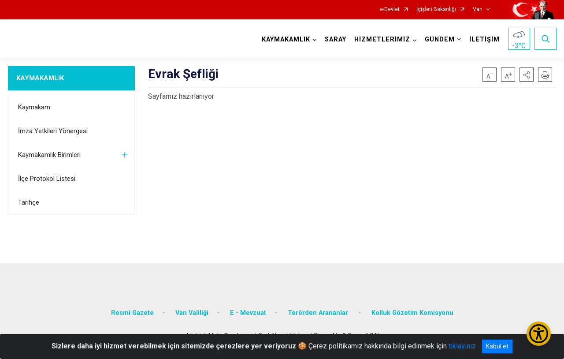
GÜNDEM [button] (440, 39)
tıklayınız (462, 346)
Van (477, 9)
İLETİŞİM (484, 39)
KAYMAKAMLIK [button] (286, 39)
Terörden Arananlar (319, 313)
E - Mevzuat (248, 313)
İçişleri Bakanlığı (436, 9)
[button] (526, 74)
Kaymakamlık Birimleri (49, 155)
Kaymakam (34, 107)
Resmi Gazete (132, 313)
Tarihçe (28, 202)
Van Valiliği (191, 313)
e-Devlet (390, 9)
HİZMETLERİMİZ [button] (382, 39)
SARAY (335, 39)
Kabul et (497, 346)
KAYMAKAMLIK (40, 78)
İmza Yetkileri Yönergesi (53, 131)
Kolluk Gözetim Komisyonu (412, 313)
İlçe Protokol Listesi (46, 179)
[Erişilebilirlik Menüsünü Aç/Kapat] (539, 334)
